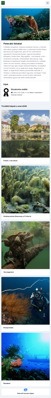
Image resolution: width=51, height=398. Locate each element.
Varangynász (8, 272)
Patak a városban (10, 161)
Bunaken (6, 383)
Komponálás (8, 328)
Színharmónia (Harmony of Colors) (17, 216)
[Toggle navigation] (48, 3)
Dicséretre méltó (19, 89)
